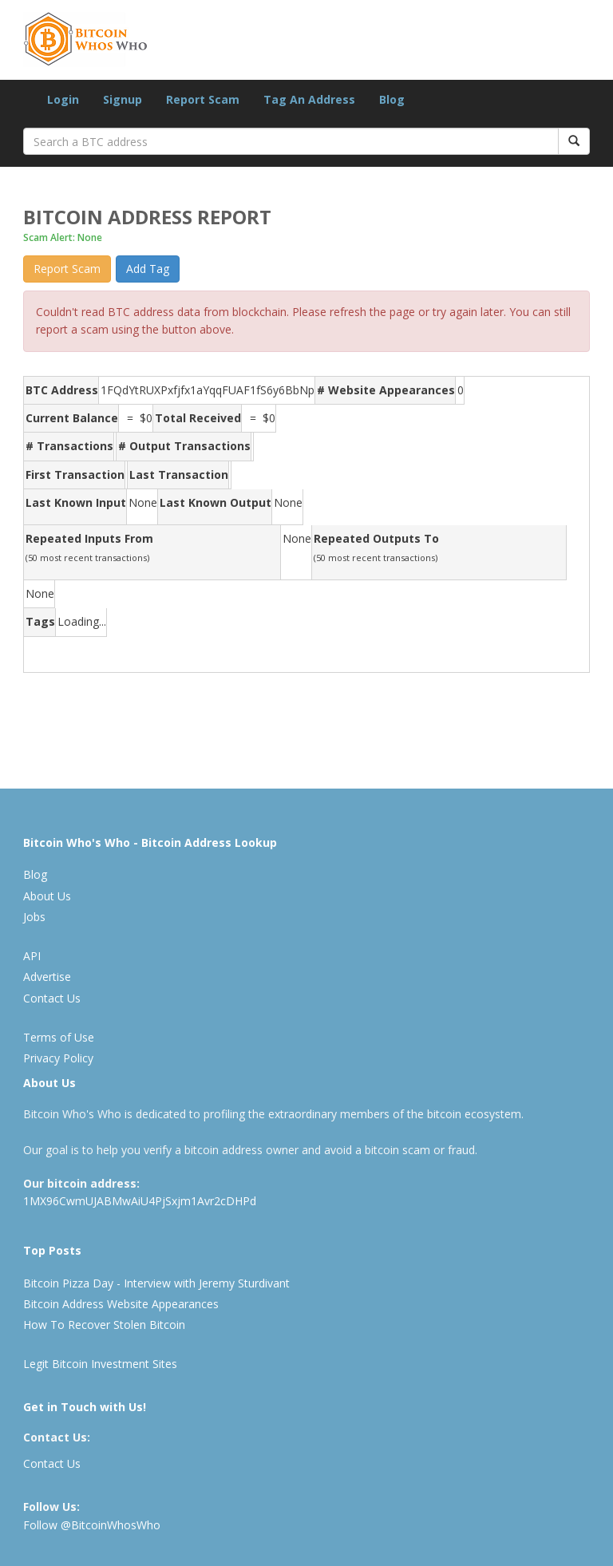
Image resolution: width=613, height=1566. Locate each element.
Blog (392, 99)
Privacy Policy (58, 1058)
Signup (122, 99)
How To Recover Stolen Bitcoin (104, 1324)
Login (63, 99)
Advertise (47, 976)
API (32, 955)
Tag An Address (309, 99)
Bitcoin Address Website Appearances (121, 1303)
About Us (47, 896)
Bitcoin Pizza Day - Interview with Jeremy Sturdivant (156, 1283)
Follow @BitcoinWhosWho (91, 1524)
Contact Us (52, 998)
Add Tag (147, 268)
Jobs (34, 916)
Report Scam (202, 99)
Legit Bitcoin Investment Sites (100, 1363)
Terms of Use (58, 1037)
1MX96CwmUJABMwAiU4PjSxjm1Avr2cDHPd (139, 1200)
